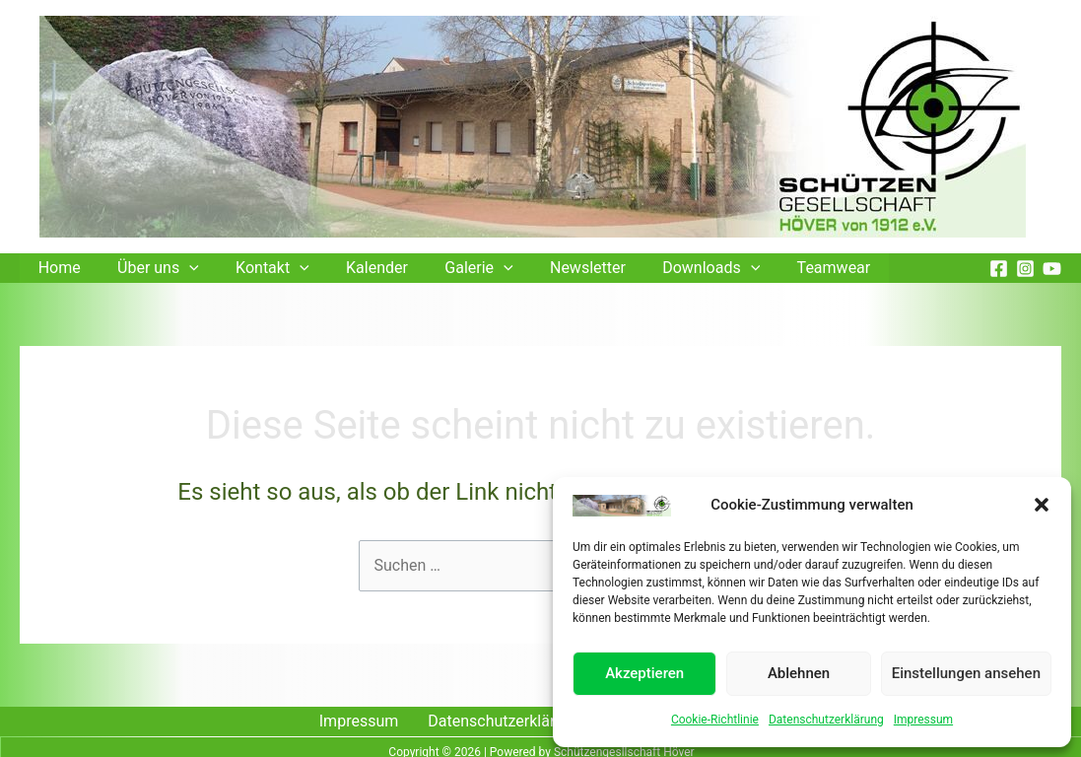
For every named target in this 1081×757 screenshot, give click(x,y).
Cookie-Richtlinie (715, 719)
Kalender (358, 267)
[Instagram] (1025, 268)
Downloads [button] (677, 268)
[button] (1041, 505)
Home (56, 267)
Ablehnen (799, 673)
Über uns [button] (150, 268)
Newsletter (559, 267)
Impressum (923, 719)
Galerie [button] (455, 268)
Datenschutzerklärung (826, 719)
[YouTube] (1052, 268)
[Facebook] (998, 268)
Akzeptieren (644, 673)
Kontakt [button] (260, 268)
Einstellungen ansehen (966, 673)
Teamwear (795, 267)
